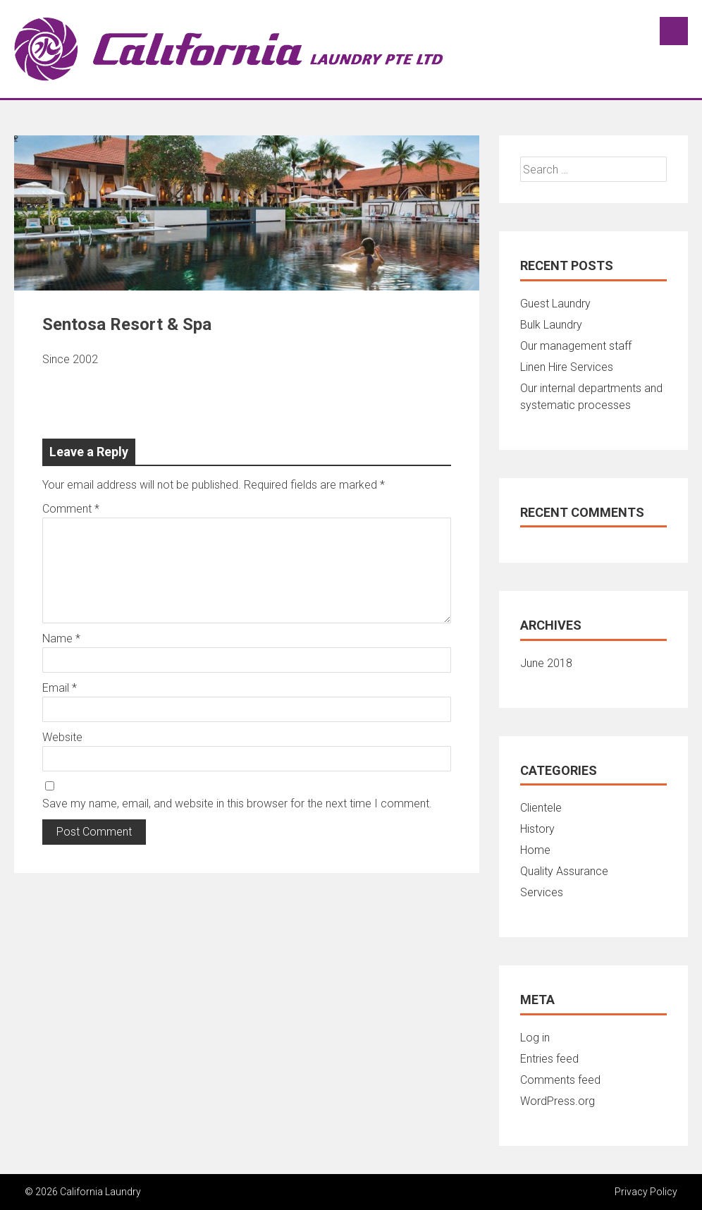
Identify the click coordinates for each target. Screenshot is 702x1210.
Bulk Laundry (551, 324)
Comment (70, 508)
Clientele (541, 807)
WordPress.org (557, 1101)
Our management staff (576, 346)
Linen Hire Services (566, 367)
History (537, 829)
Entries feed (549, 1058)
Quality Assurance (564, 871)
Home (535, 850)
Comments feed (560, 1080)
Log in (535, 1037)
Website (62, 737)
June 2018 (546, 663)
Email (59, 688)
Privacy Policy (646, 1191)
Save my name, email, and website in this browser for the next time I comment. (237, 803)
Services (541, 892)
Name (61, 638)
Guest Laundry (555, 303)
